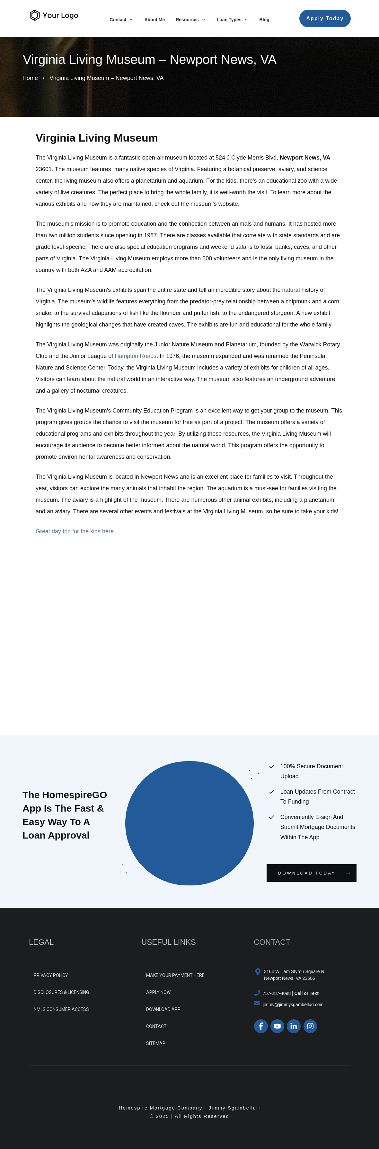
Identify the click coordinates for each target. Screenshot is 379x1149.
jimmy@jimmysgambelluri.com (293, 1004)
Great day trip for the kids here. (75, 531)
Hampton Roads (135, 356)
